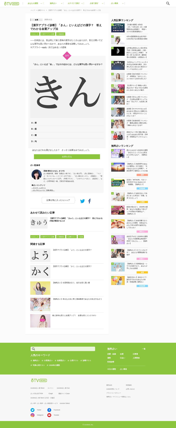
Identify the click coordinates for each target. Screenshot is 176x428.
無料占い (36, 360)
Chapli (51, 393)
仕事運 (135, 354)
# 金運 (81, 237)
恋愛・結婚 (111, 354)
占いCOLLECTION (37, 393)
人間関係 (136, 358)
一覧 (143, 349)
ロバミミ (51, 388)
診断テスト (87, 360)
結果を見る (67, 157)
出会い (122, 358)
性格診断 (110, 362)
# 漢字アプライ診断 (47, 34)
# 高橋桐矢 (60, 34)
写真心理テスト (39, 365)
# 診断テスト (71, 237)
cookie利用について (112, 389)
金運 (36, 20)
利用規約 (129, 385)
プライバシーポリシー (113, 393)
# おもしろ (34, 34)
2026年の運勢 (54, 365)
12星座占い (48, 360)
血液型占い (61, 360)
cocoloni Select (65, 403)
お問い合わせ (130, 389)
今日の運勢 (111, 369)
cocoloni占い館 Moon (37, 388)
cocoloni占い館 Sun (63, 388)
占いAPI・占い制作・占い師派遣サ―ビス (44, 403)
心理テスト (74, 360)
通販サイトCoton (64, 393)
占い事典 (123, 369)
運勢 (109, 358)
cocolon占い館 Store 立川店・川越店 (43, 398)
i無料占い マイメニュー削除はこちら (118, 397)
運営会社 (109, 385)
